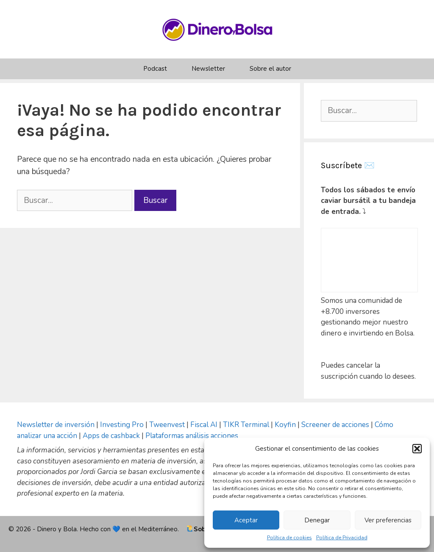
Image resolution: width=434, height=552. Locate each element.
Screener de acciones (335, 425)
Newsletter (208, 68)
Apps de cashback (111, 436)
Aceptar (246, 520)
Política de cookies (289, 537)
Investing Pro (122, 425)
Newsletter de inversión (56, 425)
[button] (417, 448)
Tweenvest (167, 425)
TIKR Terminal (246, 425)
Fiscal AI (204, 425)
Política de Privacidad (341, 537)
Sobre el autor (270, 68)
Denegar (317, 520)
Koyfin (285, 425)
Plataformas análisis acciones (191, 436)
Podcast (155, 68)
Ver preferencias (388, 520)
